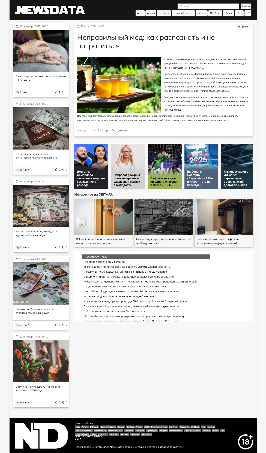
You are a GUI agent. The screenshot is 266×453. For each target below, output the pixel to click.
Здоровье (173, 427)
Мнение (211, 427)
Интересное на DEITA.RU (93, 194)
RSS (78, 439)
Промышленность (193, 430)
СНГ (223, 430)
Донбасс (215, 13)
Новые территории (84, 430)
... (247, 13)
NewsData (116, 446)
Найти (246, 6)
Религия (206, 430)
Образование (100, 430)
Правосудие (152, 430)
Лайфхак (195, 427)
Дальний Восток (183, 13)
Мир (203, 427)
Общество (129, 430)
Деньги (201, 13)
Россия (215, 430)
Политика (140, 430)
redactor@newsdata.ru (88, 435)
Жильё (229, 13)
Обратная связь (115, 430)
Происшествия (175, 430)
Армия (151, 13)
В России (164, 13)
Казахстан (184, 427)
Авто (140, 13)
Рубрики (21, 92)
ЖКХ (239, 13)
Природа (163, 430)
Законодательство (159, 427)
